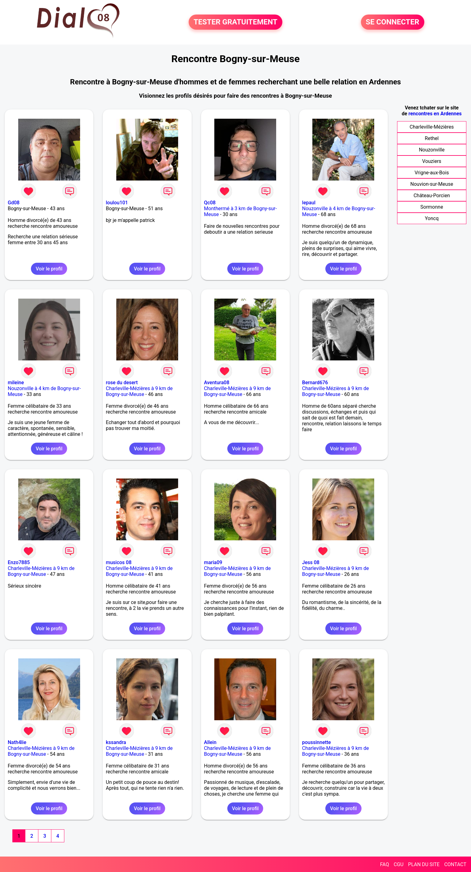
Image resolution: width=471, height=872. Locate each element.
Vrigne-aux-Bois (431, 173)
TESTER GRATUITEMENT (235, 22)
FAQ (384, 864)
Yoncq (432, 218)
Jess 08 (310, 562)
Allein (210, 742)
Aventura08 (216, 382)
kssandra (116, 742)
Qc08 (210, 203)
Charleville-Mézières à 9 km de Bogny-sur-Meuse (139, 391)
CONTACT (455, 864)
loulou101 (117, 203)
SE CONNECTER (392, 22)
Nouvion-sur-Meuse (431, 184)
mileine (16, 382)
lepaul (308, 203)
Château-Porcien (431, 195)
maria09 (213, 562)
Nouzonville (431, 150)
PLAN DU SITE (424, 864)
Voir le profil (49, 269)
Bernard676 (315, 382)
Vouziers (431, 161)
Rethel (432, 138)
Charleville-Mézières (432, 127)
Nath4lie (17, 742)
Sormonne (431, 207)
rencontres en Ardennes (435, 114)
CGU (399, 864)
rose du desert (122, 382)
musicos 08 (118, 562)
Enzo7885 (19, 562)
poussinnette (316, 742)
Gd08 (13, 203)
